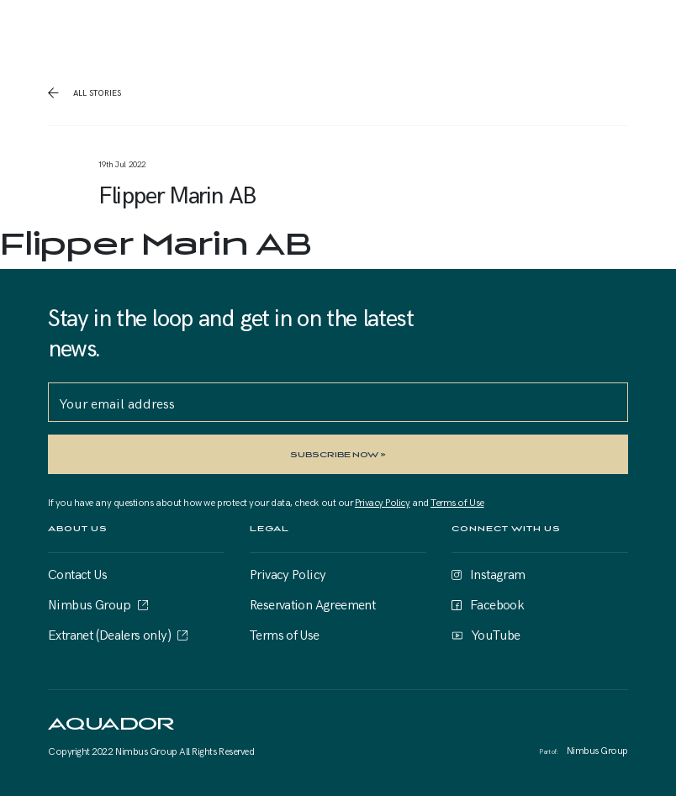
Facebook (497, 603)
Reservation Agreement (312, 603)
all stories (96, 92)
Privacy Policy (382, 502)
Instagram (497, 573)
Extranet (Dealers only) (109, 634)
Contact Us (77, 573)
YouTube (495, 634)
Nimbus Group (89, 603)
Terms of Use (456, 502)
